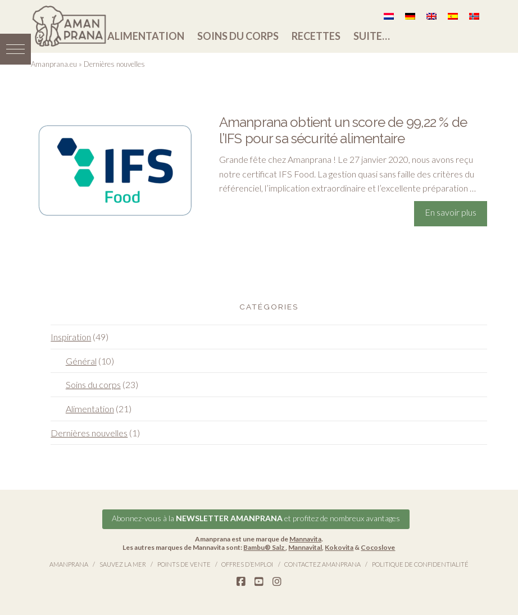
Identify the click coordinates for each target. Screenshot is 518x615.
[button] (15, 49)
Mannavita (305, 539)
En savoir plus (450, 212)
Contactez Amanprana (322, 564)
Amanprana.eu (54, 64)
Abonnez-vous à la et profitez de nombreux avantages (256, 518)
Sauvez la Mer (122, 564)
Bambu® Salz (264, 547)
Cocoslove (378, 547)
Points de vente (184, 564)
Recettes (316, 36)
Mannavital (305, 547)
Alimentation (145, 36)
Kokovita (339, 547)
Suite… (371, 36)
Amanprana (68, 564)
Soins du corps (238, 36)
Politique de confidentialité (420, 564)
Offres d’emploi (247, 564)
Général (81, 361)
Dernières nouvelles (89, 432)
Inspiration (71, 336)
